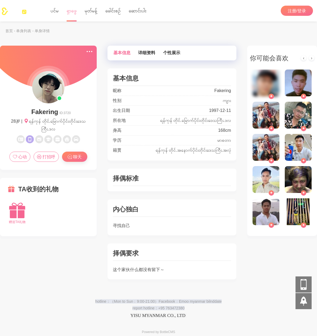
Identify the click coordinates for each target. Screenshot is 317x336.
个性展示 (171, 52)
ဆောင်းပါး (137, 10)
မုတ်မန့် (91, 10)
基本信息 (122, 52)
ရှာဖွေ (72, 10)
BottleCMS (167, 332)
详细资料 (146, 52)
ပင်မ (55, 10)
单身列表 (23, 31)
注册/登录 (297, 11)
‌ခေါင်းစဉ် (113, 10)
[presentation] (303, 58)
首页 (9, 31)
